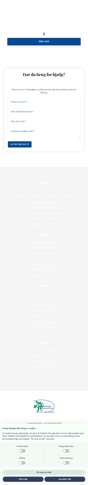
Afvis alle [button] (23, 479)
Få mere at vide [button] (44, 472)
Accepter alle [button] (65, 479)
